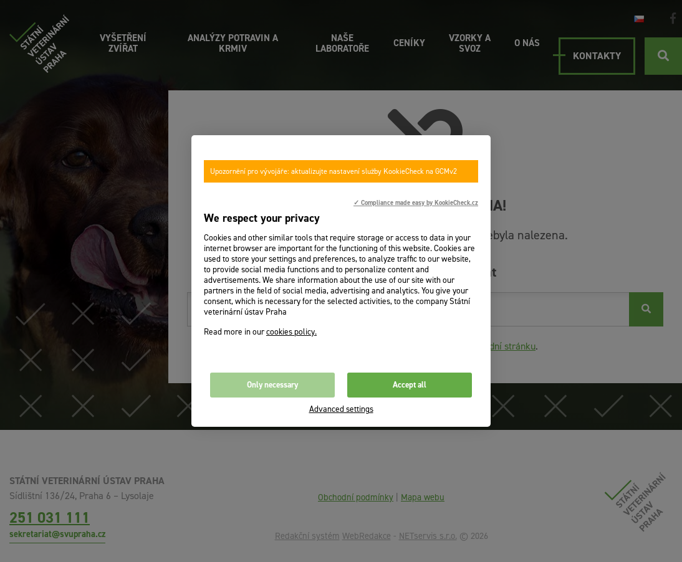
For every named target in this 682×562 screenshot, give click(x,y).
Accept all (409, 384)
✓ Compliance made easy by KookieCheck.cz (415, 202)
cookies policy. (291, 331)
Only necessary (272, 384)
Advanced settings (341, 409)
